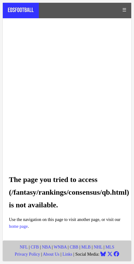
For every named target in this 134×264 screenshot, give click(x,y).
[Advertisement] (67, 93)
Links (67, 254)
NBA (46, 247)
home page (18, 226)
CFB (35, 247)
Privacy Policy (27, 254)
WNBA (60, 247)
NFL (24, 247)
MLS (109, 247)
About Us (51, 254)
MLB (86, 247)
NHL (98, 247)
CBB (74, 247)
